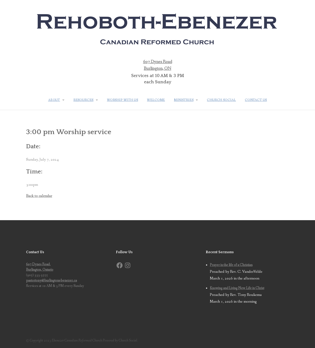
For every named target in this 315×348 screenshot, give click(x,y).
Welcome (156, 100)
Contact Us (256, 100)
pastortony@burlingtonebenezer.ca (51, 280)
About (54, 100)
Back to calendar (39, 196)
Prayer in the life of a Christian (231, 265)
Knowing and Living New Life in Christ (237, 288)
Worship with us (122, 100)
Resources (83, 100)
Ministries (183, 100)
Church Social (221, 100)
